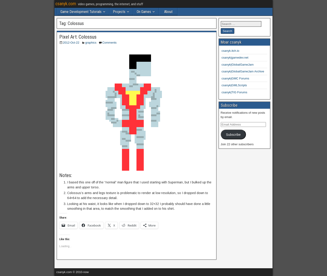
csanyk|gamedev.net (235, 57)
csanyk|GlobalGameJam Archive (243, 71)
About (168, 12)
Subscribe (233, 134)
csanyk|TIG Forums (234, 92)
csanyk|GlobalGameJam (238, 64)
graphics (90, 42)
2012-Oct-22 (71, 42)
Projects (119, 12)
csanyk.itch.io (230, 50)
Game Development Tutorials (81, 12)
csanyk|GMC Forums (235, 78)
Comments (109, 42)
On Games (144, 12)
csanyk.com (65, 3)
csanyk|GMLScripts (234, 85)
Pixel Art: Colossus (78, 37)
